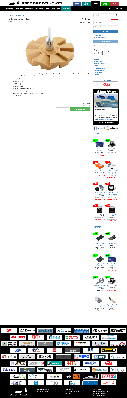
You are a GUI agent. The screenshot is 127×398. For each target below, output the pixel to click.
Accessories (19, 8)
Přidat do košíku (80, 109)
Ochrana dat (97, 389)
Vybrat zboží (98, 61)
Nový (58, 8)
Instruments (29, 8)
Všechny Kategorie (100, 63)
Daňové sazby (98, 54)
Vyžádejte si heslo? (100, 37)
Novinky (97, 227)
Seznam (96, 59)
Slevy (53, 8)
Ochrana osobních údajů (101, 391)
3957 (10, 21)
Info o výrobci (106, 80)
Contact (96, 74)
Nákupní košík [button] (106, 41)
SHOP (99, 122)
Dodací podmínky (99, 393)
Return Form (98, 72)
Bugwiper (9, 8)
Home (11, 15)
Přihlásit (106, 31)
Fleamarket (66, 8)
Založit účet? (98, 35)
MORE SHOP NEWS (108, 122)
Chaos (96, 65)
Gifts (48, 8)
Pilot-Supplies (39, 8)
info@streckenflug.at (100, 395)
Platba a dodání (99, 70)
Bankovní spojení (99, 68)
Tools (23, 15)
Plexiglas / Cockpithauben (106, 119)
